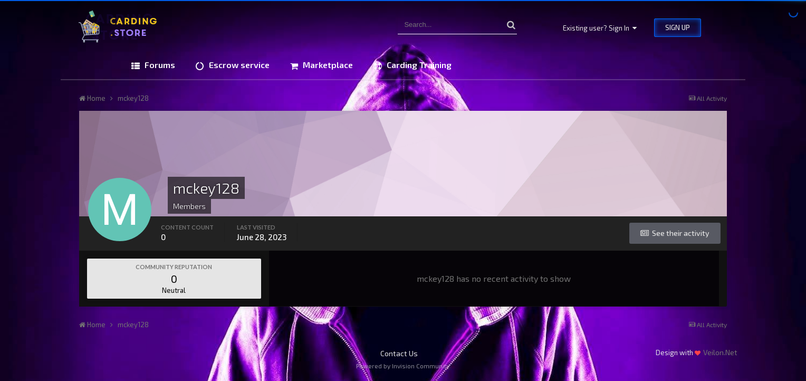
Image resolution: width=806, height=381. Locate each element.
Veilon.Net (720, 352)
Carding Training (418, 65)
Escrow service (238, 65)
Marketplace (327, 65)
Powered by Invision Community (402, 365)
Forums (158, 65)
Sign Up (677, 27)
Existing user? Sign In (600, 28)
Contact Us (399, 353)
